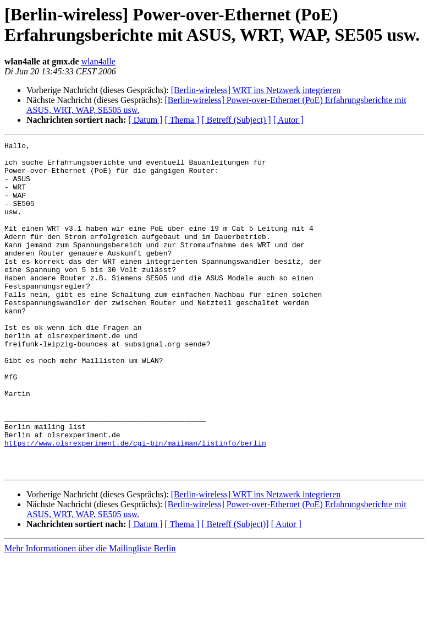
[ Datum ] (145, 119)
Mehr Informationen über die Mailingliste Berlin (89, 614)
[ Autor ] (288, 119)
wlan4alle (98, 61)
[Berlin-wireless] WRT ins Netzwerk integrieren (256, 90)
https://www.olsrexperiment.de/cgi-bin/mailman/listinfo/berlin (135, 504)
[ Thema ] (182, 119)
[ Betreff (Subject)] (234, 590)
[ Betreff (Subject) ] (236, 119)
